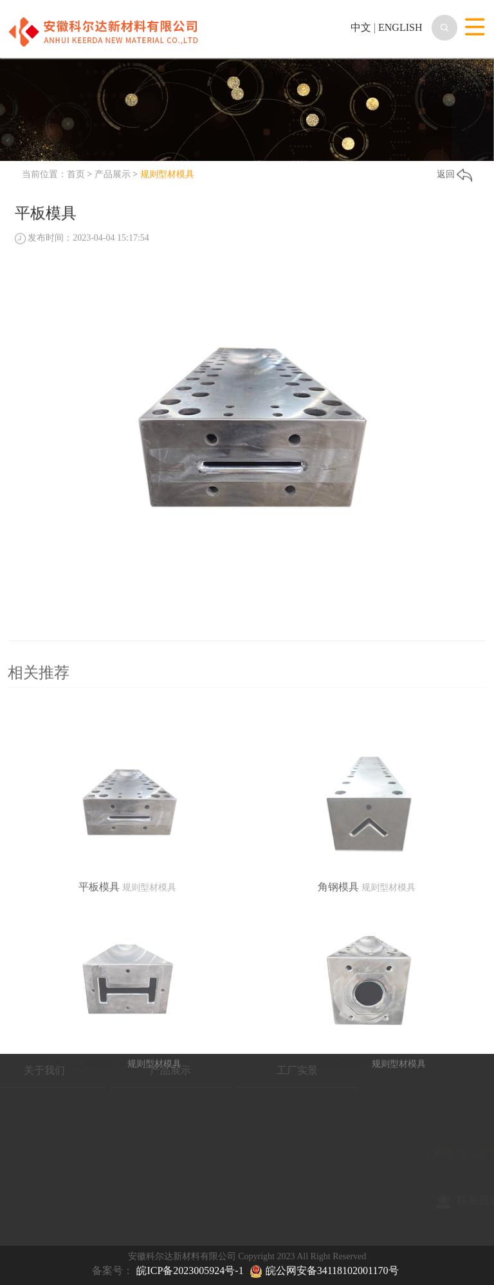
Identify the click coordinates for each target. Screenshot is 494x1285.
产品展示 (113, 175)
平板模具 (99, 935)
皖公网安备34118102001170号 (332, 1270)
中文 (361, 27)
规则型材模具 (167, 175)
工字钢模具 (99, 1112)
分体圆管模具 (338, 1112)
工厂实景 (253, 1070)
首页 (76, 175)
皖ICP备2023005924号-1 (189, 1270)
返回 (455, 175)
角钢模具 (338, 935)
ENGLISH (400, 27)
